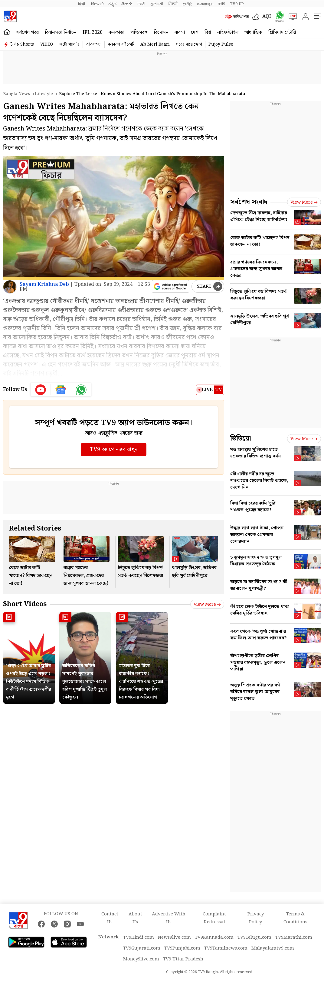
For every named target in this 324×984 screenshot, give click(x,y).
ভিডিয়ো (240, 438)
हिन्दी (82, 4)
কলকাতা (116, 32)
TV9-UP (237, 4)
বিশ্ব (208, 32)
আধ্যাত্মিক (253, 32)
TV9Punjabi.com (182, 948)
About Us (135, 918)
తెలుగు (127, 4)
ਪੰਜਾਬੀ (173, 4)
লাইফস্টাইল (227, 32)
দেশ (194, 32)
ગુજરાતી (156, 4)
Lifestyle (44, 94)
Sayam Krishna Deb (44, 284)
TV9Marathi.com (293, 937)
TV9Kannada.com (214, 937)
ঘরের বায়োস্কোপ (189, 44)
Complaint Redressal (214, 918)
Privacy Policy (255, 918)
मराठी (141, 4)
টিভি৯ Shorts (22, 44)
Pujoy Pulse (220, 44)
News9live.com (174, 937)
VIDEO (46, 44)
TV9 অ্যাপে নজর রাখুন (113, 449)
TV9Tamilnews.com (225, 948)
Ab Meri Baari (155, 44)
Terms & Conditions (295, 918)
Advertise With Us (168, 918)
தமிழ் (187, 4)
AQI (266, 16)
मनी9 (221, 4)
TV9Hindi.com (138, 937)
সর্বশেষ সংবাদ (248, 202)
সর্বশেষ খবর (27, 32)
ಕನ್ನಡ (112, 4)
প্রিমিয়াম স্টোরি (282, 32)
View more (207, 604)
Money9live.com (141, 959)
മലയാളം (205, 4)
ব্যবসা (180, 32)
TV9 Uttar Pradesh (183, 959)
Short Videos (25, 604)
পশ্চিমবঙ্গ (139, 32)
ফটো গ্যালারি (69, 44)
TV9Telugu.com (254, 937)
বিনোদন (161, 32)
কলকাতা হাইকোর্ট (121, 44)
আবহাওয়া (93, 44)
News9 (97, 4)
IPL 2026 (93, 32)
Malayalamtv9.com (272, 948)
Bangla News (16, 94)
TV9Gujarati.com (141, 948)
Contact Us (109, 918)
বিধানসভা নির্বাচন (61, 32)
